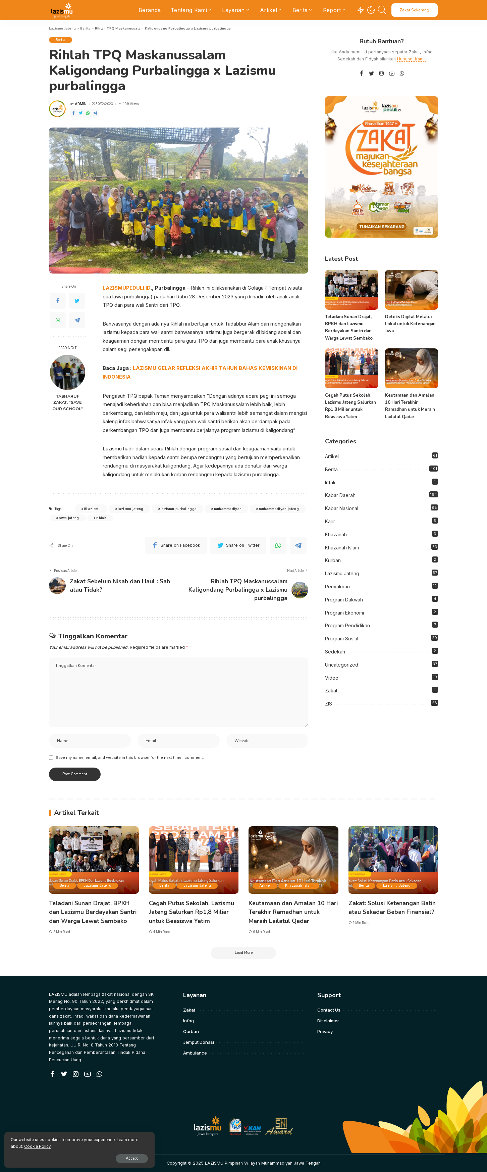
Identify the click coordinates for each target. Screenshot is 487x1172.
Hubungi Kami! (411, 58)
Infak (330, 482)
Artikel (332, 456)
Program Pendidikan (347, 625)
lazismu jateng (131, 508)
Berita (61, 40)
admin (81, 103)
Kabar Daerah (340, 495)
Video (331, 678)
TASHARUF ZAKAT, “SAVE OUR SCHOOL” (67, 402)
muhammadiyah (228, 508)
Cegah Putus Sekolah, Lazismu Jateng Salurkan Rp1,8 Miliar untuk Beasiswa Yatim (192, 912)
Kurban (333, 560)
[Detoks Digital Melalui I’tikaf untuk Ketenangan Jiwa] (411, 290)
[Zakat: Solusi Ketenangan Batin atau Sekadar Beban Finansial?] (393, 860)
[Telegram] (95, 113)
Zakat (331, 690)
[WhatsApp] (88, 113)
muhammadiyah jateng (279, 508)
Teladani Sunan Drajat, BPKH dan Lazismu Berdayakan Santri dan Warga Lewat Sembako (93, 912)
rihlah (101, 517)
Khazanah (336, 534)
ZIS (328, 703)
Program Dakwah (344, 599)
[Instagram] (382, 74)
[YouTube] (392, 74)
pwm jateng (69, 517)
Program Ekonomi (344, 613)
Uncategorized (341, 665)
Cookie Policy (84, 1145)
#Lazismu (92, 508)
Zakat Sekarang (414, 10)
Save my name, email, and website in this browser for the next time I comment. (130, 757)
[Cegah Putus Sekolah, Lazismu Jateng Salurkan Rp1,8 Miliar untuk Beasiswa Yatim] (351, 368)
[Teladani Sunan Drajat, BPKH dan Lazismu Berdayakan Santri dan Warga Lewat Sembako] (351, 290)
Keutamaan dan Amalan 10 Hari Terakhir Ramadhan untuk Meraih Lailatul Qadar (291, 912)
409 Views (128, 103)
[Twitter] (81, 113)
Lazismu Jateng (342, 573)
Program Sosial (341, 638)
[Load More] (243, 953)
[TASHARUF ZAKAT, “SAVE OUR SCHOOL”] (67, 372)
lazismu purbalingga (179, 508)
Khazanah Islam (342, 547)
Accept (83, 1157)
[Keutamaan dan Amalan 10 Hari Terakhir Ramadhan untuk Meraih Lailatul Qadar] (411, 368)
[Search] (382, 10)
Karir (330, 521)
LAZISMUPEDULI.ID (126, 288)
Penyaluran (337, 586)
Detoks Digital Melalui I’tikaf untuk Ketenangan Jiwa (410, 324)
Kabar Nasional (341, 508)
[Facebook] (73, 113)
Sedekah (335, 651)
